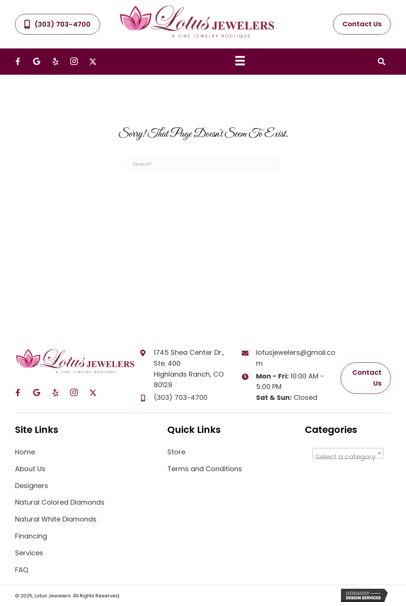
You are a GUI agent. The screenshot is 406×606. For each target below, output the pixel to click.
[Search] (203, 164)
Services (29, 553)
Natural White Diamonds (56, 519)
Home (25, 452)
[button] (17, 61)
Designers (31, 485)
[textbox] (348, 457)
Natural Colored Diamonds (60, 502)
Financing (31, 536)
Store (176, 452)
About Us (30, 468)
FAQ (21, 569)
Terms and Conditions (204, 468)
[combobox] (347, 453)
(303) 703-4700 (181, 397)
